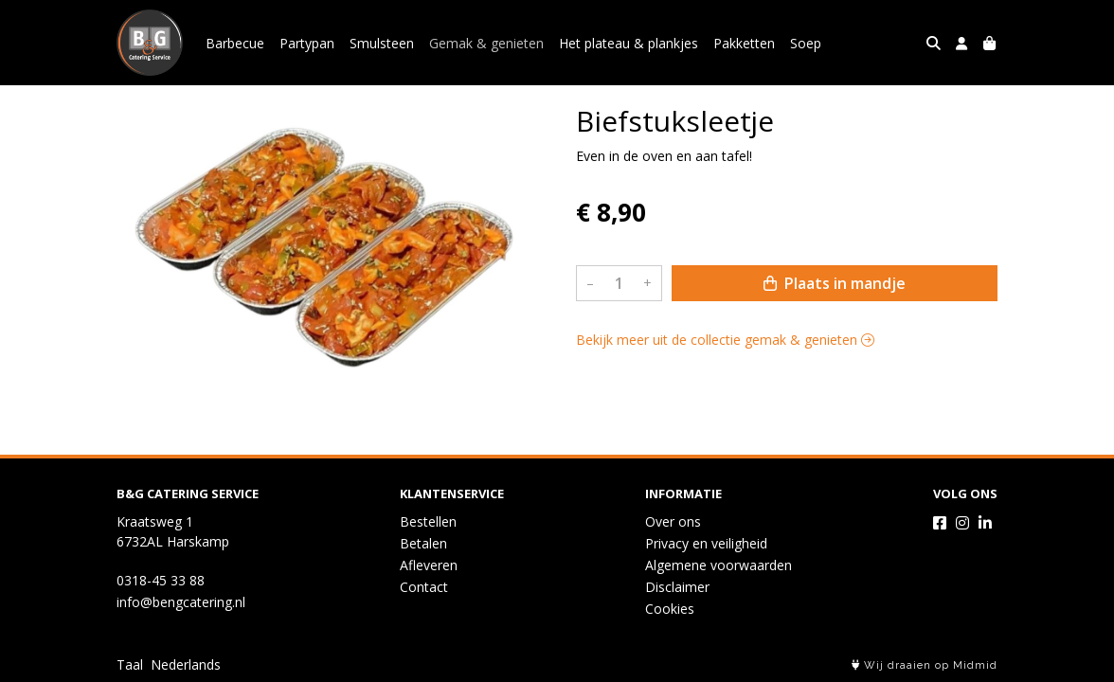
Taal (130, 664)
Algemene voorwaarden (718, 565)
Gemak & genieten (486, 43)
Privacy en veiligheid (706, 543)
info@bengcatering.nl (181, 602)
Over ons (673, 521)
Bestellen (428, 521)
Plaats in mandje (835, 283)
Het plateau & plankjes (628, 43)
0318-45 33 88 (161, 580)
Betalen (423, 543)
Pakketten (744, 43)
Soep (805, 43)
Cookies (669, 609)
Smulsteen (382, 43)
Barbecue (235, 43)
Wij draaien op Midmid (924, 665)
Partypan (306, 43)
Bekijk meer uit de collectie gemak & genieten (725, 340)
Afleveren (429, 565)
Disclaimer (677, 587)
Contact (424, 587)
